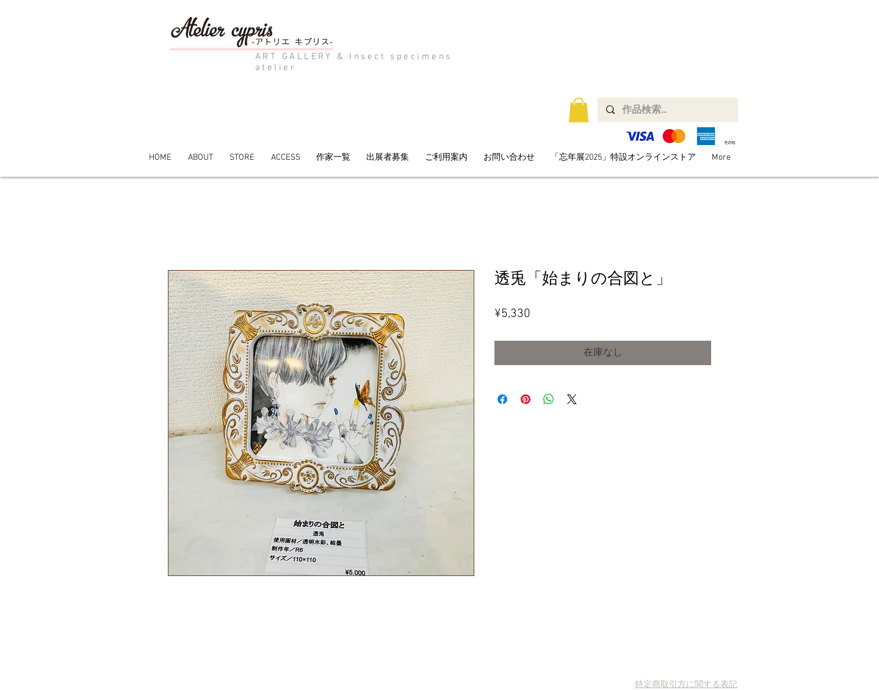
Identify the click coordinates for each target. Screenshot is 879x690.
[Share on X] (572, 399)
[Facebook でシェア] (502, 399)
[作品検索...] (667, 110)
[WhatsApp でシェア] (548, 399)
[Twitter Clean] (711, 665)
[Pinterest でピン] (525, 399)
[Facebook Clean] (728, 665)
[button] (578, 110)
